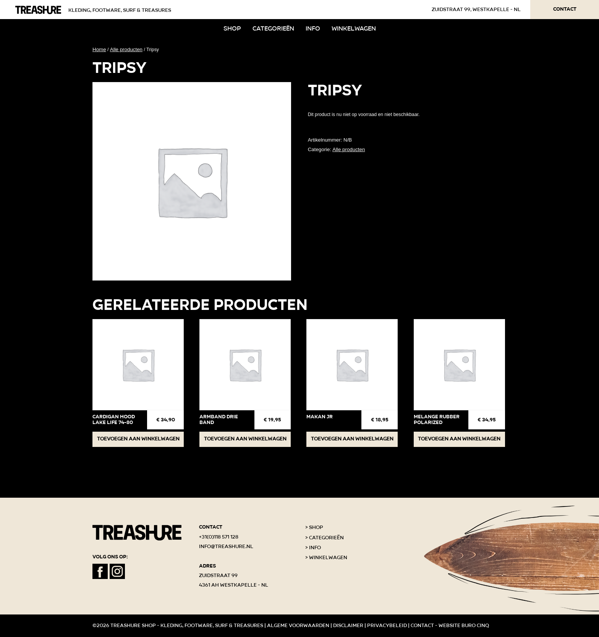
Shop (232, 28)
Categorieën (273, 28)
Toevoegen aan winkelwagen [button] (138, 438)
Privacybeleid (387, 625)
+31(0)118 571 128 (218, 537)
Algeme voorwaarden (298, 625)
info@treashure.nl (226, 546)
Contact (564, 9)
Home (99, 49)
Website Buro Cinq (464, 625)
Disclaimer (348, 625)
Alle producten (126, 49)
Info (313, 28)
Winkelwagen (354, 28)
